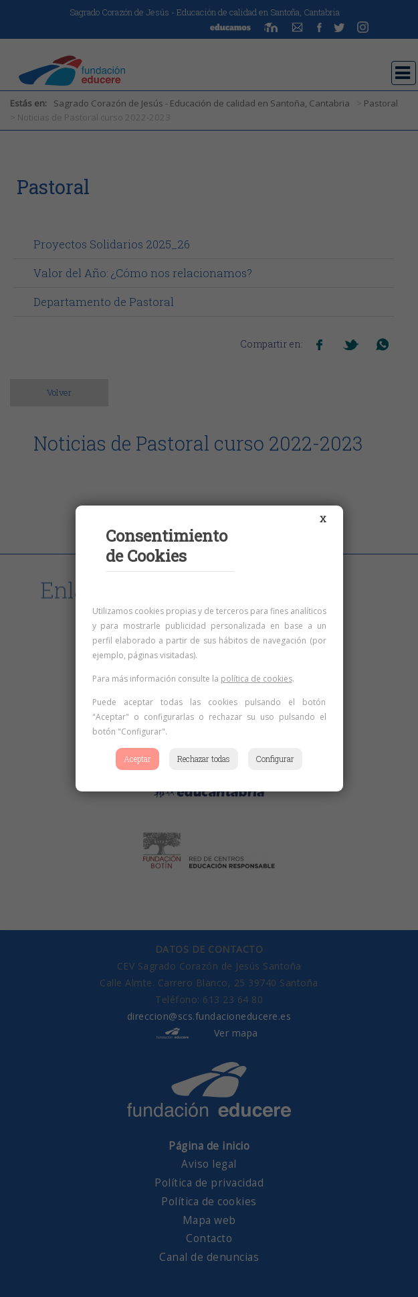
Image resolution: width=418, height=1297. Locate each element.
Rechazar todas (203, 758)
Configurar (275, 758)
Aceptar (137, 758)
